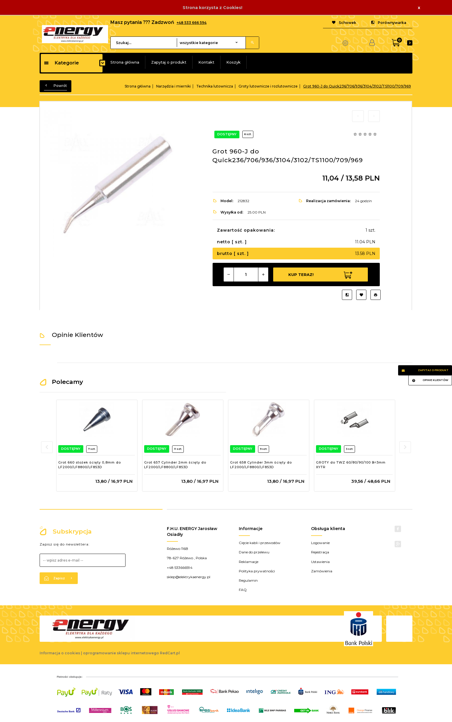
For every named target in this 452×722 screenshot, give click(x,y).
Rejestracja (320, 552)
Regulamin (248, 580)
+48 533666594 (180, 567)
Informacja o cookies (60, 653)
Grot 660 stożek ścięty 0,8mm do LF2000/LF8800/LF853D (89, 464)
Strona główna (124, 62)
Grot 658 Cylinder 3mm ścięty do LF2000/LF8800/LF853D (261, 464)
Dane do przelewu (254, 552)
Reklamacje (248, 562)
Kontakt (206, 62)
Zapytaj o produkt (168, 62)
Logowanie (320, 543)
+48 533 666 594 (191, 22)
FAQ (243, 590)
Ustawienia (320, 562)
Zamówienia (321, 571)
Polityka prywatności (257, 571)
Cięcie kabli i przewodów (259, 543)
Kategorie (61, 63)
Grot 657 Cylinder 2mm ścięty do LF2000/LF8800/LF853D (175, 464)
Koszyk (233, 62)
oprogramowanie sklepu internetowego (121, 653)
